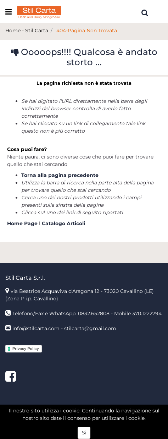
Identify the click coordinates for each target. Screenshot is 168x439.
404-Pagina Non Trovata (86, 30)
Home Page (23, 223)
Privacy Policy (25, 348)
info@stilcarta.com (36, 328)
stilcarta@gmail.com (90, 328)
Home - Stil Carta (26, 30)
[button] (145, 12)
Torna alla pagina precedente (60, 175)
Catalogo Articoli (63, 223)
